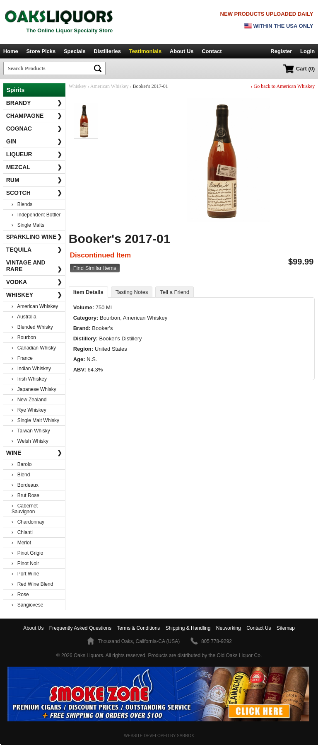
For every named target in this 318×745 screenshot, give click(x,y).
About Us (182, 51)
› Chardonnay (28, 522)
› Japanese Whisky (34, 389)
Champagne (34, 115)
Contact (212, 51)
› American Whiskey (35, 306)
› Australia (24, 317)
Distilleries (107, 51)
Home (10, 51)
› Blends (22, 204)
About (33, 628)
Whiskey (34, 294)
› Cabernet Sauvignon (25, 508)
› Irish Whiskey (29, 379)
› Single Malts (28, 225)
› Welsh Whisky (30, 441)
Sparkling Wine (34, 236)
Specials (75, 51)
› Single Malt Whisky (35, 420)
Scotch (34, 192)
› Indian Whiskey (31, 368)
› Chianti (22, 532)
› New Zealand (29, 400)
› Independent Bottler (36, 215)
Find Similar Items (94, 268)
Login (307, 51)
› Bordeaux (25, 485)
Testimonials (145, 51)
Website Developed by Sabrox (159, 735)
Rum (34, 180)
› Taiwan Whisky (31, 431)
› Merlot (21, 543)
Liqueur (34, 154)
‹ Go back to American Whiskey (283, 86)
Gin (34, 141)
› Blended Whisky (32, 327)
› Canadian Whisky (34, 348)
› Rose (20, 594)
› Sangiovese (27, 605)
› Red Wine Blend (32, 584)
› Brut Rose (25, 495)
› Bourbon (24, 337)
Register (281, 51)
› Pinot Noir (25, 563)
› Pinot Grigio (27, 553)
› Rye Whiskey (29, 410)
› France (22, 358)
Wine (34, 452)
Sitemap (286, 628)
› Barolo (22, 464)
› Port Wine (25, 574)
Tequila (34, 249)
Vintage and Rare (34, 265)
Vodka (34, 282)
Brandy (34, 102)
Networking (228, 628)
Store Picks (40, 51)
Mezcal (34, 167)
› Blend (21, 475)
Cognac (34, 128)
